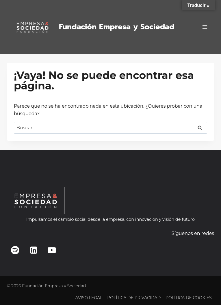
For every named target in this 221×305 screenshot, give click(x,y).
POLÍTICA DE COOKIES (189, 297)
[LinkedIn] (33, 250)
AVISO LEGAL (88, 297)
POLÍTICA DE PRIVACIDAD (134, 297)
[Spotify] (15, 250)
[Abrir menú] (204, 26)
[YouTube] (52, 250)
